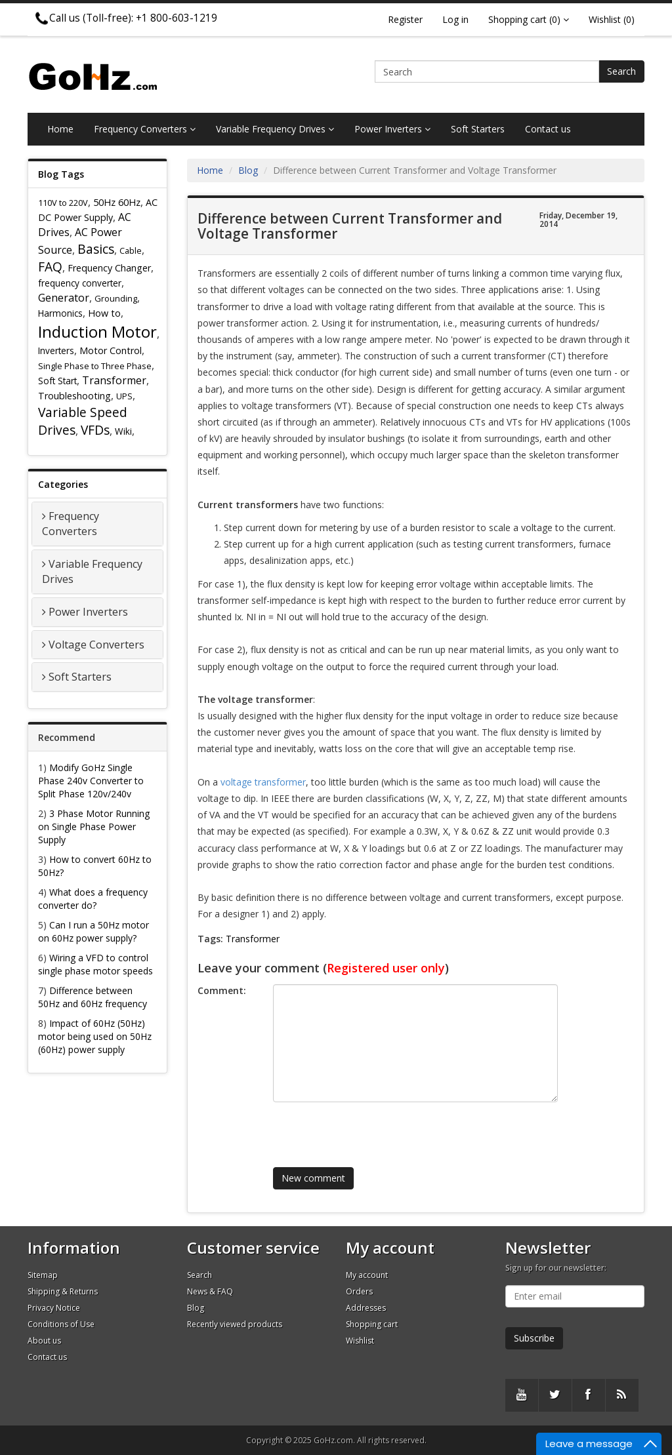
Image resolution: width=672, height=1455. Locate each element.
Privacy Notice (54, 1307)
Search (621, 71)
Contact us (548, 129)
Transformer (114, 380)
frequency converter (79, 283)
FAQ (50, 266)
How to (104, 313)
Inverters (56, 350)
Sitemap (43, 1275)
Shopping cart (372, 1324)
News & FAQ (210, 1291)
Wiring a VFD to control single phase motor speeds (95, 964)
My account (367, 1275)
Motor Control (110, 350)
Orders (359, 1291)
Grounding (115, 298)
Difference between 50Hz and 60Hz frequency (92, 997)
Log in (455, 19)
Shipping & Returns (63, 1291)
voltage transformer (263, 782)
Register (405, 19)
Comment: (222, 990)
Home (60, 129)
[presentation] (369, 1128)
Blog (248, 170)
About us (44, 1340)
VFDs (95, 430)
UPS (124, 396)
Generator (63, 297)
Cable (130, 250)
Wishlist (360, 1340)
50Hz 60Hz (116, 202)
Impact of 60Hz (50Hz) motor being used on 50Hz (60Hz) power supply (95, 1036)
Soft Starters (478, 129)
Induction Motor (97, 331)
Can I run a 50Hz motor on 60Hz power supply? (93, 931)
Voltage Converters (96, 644)
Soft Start (57, 380)
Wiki (123, 431)
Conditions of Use (61, 1324)
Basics (95, 249)
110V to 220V (63, 203)
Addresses (366, 1307)
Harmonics (60, 313)
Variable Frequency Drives (275, 129)
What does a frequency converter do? (93, 898)
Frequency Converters (145, 129)
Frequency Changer (109, 268)
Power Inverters (392, 129)
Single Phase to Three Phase (95, 366)
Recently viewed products (234, 1324)
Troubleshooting (74, 395)
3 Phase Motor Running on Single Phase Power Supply (94, 826)
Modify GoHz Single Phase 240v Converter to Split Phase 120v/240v (91, 780)
